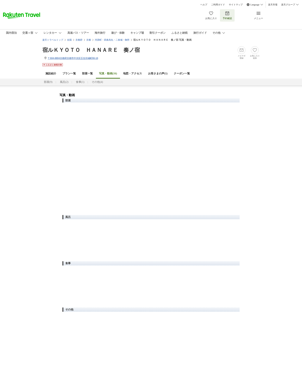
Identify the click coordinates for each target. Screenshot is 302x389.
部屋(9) (48, 82)
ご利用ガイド (218, 4)
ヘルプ (203, 4)
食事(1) (80, 82)
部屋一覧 (87, 73)
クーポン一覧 (182, 73)
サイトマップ (236, 4)
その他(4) (97, 82)
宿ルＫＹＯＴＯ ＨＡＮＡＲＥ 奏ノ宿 (91, 50)
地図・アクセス (132, 73)
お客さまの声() (157, 73)
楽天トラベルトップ (52, 40)
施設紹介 (50, 73)
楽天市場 (272, 4)
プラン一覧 (69, 73)
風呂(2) (64, 82)
